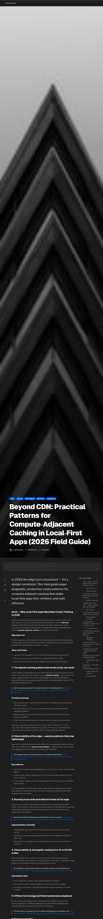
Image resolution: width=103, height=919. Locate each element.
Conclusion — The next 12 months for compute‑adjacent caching (91, 667)
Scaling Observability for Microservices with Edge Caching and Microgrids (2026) (43, 871)
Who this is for (91, 588)
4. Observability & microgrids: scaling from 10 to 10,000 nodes (91, 623)
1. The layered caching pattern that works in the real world (90, 596)
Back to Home (10, 3)
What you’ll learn (91, 591)
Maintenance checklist (90, 638)
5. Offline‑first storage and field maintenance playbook (91, 633)
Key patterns (90, 610)
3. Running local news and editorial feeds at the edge (91, 613)
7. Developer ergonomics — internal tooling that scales (90, 651)
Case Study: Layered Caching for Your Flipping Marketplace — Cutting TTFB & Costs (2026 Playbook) (43, 690)
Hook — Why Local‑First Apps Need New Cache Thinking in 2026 (90, 583)
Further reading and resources (92, 672)
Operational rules (91, 628)
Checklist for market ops (92, 661)
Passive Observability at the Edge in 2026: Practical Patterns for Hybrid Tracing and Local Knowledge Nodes (43, 757)
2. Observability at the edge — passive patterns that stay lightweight (90, 605)
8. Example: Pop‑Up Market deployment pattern (91, 656)
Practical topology (92, 600)
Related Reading (91, 676)
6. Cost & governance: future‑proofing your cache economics (91, 644)
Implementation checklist (91, 618)
